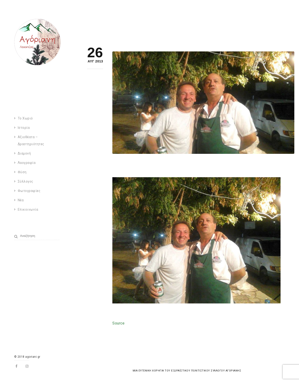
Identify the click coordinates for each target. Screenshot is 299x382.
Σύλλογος (25, 181)
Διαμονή (24, 153)
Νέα (21, 200)
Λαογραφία (27, 163)
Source (118, 323)
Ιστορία (24, 128)
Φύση (22, 172)
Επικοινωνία (28, 209)
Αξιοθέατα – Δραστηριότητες (31, 140)
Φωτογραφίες (29, 191)
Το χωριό (25, 118)
